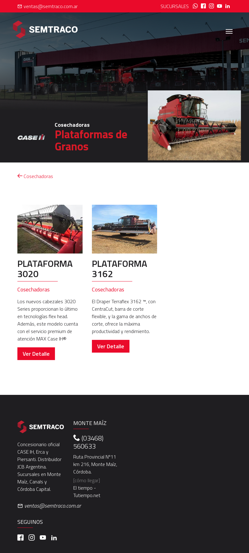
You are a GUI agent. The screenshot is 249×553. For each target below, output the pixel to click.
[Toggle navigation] (229, 31)
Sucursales (175, 6)
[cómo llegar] (86, 480)
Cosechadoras (35, 176)
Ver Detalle (36, 354)
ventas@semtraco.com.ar (47, 6)
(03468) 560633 (88, 442)
